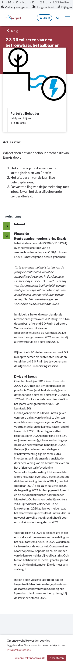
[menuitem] (14, 7)
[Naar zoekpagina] (58, 18)
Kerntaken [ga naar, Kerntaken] (17, 2)
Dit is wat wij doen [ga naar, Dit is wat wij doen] (33, 2)
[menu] (67, 18)
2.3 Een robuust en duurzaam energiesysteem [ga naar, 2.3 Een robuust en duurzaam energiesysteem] (44, 2)
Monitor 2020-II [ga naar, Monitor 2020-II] (9, 2)
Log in (44, 18)
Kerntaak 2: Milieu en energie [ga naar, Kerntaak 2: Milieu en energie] (24, 2)
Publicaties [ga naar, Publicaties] (2, 2)
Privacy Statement (19, 649)
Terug (12, 31)
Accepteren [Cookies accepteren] (57, 657)
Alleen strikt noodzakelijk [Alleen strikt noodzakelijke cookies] (30, 657)
